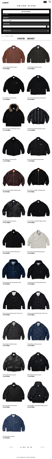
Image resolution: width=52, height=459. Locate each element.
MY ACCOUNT (26, 11)
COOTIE (7, 36)
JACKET (11, 36)
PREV (11, 447)
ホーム (2, 36)
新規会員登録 (5, 14)
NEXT (42, 447)
